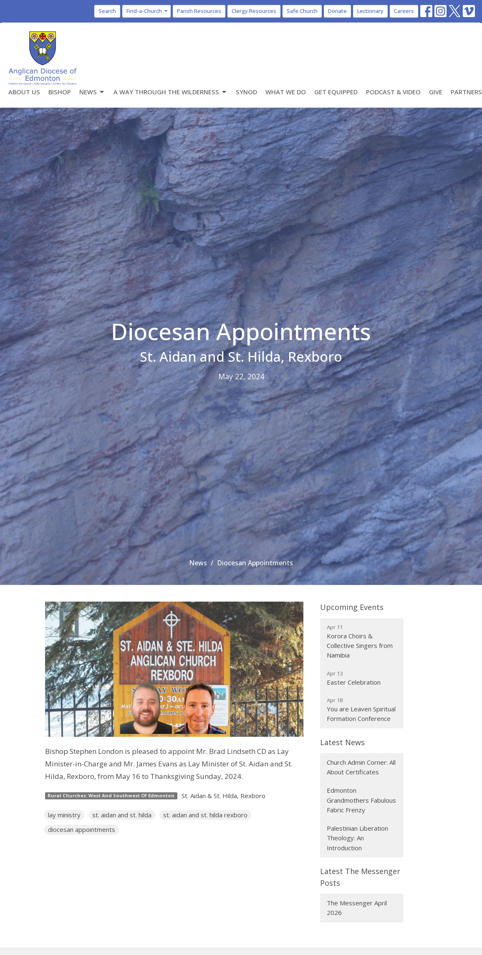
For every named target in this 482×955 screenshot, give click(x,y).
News (92, 92)
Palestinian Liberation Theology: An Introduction (357, 838)
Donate (337, 11)
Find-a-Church (147, 11)
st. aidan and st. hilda (121, 815)
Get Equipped (336, 92)
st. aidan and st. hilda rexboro (205, 815)
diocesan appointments (81, 829)
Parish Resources (199, 11)
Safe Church (302, 11)
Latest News (342, 742)
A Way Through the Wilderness (170, 92)
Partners (466, 92)
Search (107, 11)
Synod (246, 92)
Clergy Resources (254, 11)
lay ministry (64, 815)
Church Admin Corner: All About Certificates (361, 767)
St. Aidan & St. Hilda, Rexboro (223, 795)
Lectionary (370, 11)
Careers (404, 11)
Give (435, 92)
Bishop (59, 92)
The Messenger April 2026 (357, 908)
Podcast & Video (393, 92)
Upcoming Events (352, 607)
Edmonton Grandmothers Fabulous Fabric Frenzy (361, 800)
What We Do (285, 92)
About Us (24, 92)
